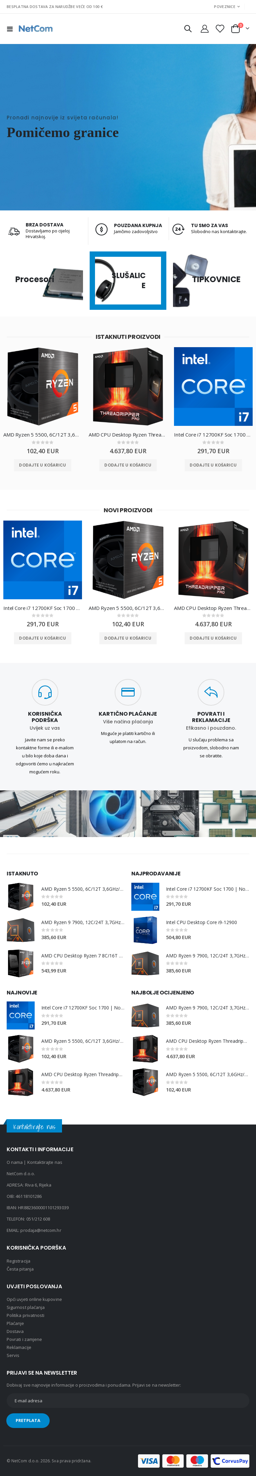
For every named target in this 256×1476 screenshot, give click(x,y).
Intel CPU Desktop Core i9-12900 (201, 922)
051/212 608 (38, 1219)
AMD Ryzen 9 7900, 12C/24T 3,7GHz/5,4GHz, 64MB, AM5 (83, 922)
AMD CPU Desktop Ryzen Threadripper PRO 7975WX (128, 434)
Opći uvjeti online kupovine (34, 1300)
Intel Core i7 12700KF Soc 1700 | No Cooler (213, 434)
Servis (13, 1356)
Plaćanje (15, 1324)
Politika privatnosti (25, 1316)
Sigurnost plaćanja (26, 1308)
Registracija (18, 1261)
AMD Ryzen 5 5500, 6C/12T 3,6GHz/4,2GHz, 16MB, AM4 (42, 434)
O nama (15, 1163)
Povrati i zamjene (24, 1340)
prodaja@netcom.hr (40, 1231)
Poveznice (224, 6)
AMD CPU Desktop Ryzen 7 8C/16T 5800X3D (83, 955)
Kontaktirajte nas (44, 1163)
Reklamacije (19, 1348)
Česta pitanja (20, 1269)
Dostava (15, 1332)
